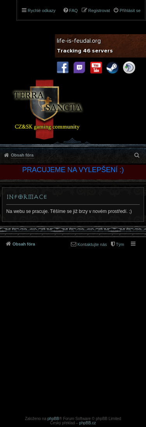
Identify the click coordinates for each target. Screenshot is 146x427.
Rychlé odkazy (42, 10)
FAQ (73, 10)
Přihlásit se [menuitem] (130, 10)
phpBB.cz (87, 423)
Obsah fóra (22, 155)
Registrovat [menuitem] (99, 10)
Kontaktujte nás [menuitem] (92, 244)
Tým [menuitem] (120, 244)
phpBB (53, 419)
